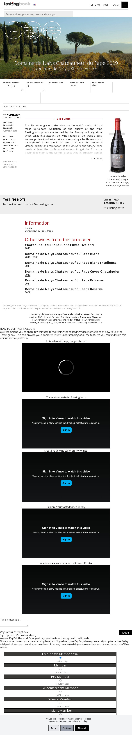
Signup (116, 5)
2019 (5, 106)
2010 (11, 106)
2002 (24, 106)
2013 (27, 266)
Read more (96, 158)
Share (125, 633)
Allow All (82, 728)
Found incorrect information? (10, 164)
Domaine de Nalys (51, 68)
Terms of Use (65, 721)
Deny (53, 728)
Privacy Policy (81, 721)
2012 (27, 248)
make (28, 204)
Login (106, 5)
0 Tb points (64, 118)
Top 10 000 (95, 5)
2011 (27, 283)
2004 (18, 106)
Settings (67, 728)
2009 (35, 257)
